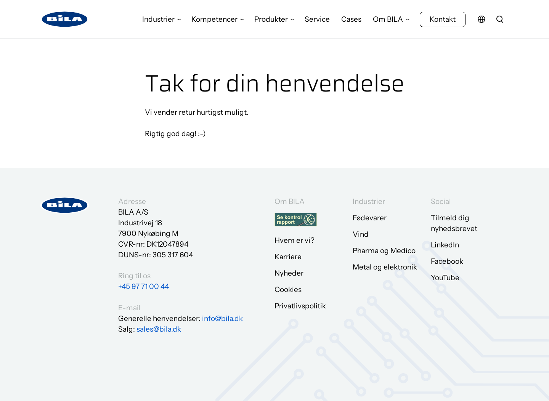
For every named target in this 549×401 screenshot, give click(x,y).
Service (317, 20)
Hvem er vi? (294, 240)
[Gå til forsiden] (65, 21)
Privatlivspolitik (300, 306)
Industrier (158, 20)
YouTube (445, 277)
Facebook (447, 261)
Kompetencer (214, 20)
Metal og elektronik (385, 267)
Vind (361, 234)
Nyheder (288, 273)
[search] (499, 21)
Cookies (288, 289)
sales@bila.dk (158, 329)
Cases (351, 20)
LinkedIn (445, 245)
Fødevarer (370, 217)
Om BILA (388, 20)
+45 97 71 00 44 (143, 286)
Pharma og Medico (384, 250)
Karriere (288, 256)
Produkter (271, 20)
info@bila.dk (222, 318)
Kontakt (443, 20)
